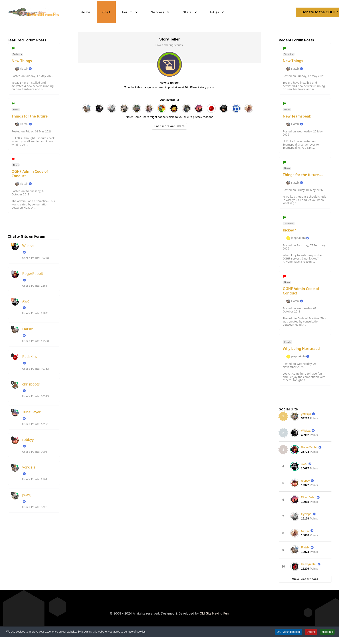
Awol (26, 301)
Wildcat (28, 245)
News (16, 109)
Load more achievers (169, 126)
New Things (22, 61)
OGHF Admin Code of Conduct (30, 173)
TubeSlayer (31, 412)
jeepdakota (298, 237)
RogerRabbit (32, 273)
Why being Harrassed (301, 348)
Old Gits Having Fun (214, 613)
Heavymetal (308, 564)
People (287, 342)
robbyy (28, 439)
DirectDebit (308, 497)
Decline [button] (310, 632)
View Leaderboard (305, 579)
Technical (17, 54)
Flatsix (24, 68)
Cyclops (306, 514)
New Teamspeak (297, 116)
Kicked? (289, 230)
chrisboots (31, 384)
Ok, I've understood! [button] (288, 632)
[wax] (26, 495)
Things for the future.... (32, 116)
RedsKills (29, 356)
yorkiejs (28, 467)
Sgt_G (305, 530)
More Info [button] (327, 632)
